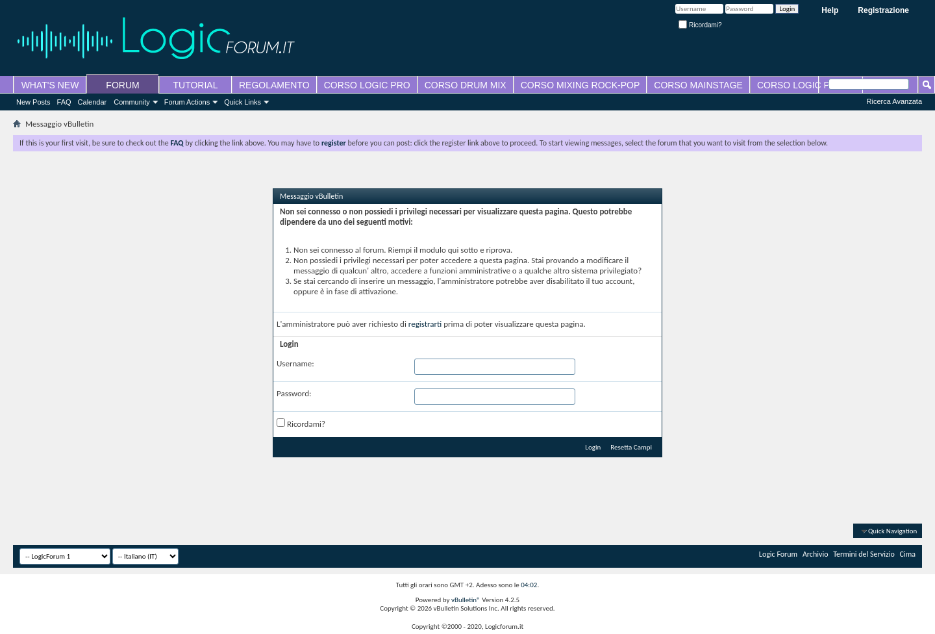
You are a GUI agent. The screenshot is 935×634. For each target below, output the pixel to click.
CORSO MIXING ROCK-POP (580, 85)
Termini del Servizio (864, 554)
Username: (295, 363)
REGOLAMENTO (274, 85)
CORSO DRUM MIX (465, 85)
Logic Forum (778, 554)
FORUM (122, 85)
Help (829, 10)
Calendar (92, 102)
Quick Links (242, 102)
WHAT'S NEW (50, 85)
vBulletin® (465, 600)
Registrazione (883, 10)
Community (132, 102)
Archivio (816, 554)
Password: (294, 393)
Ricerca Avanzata (894, 101)
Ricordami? (700, 25)
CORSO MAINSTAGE (698, 85)
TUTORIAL (195, 85)
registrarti (425, 324)
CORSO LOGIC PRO (367, 85)
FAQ (64, 102)
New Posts (33, 102)
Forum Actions (187, 102)
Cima (908, 554)
